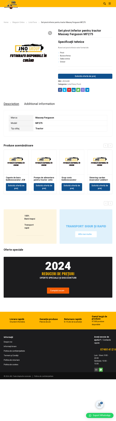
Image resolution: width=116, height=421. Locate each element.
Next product (110, 203)
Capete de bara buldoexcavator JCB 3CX (15, 180)
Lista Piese (33, 22)
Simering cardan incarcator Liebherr (98, 178)
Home (6, 22)
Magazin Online (18, 22)
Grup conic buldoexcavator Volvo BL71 (69, 180)
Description (11, 104)
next (110, 146)
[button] (99, 415)
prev (106, 146)
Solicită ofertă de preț (85, 76)
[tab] (11, 104)
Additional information (39, 104)
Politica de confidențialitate (43, 376)
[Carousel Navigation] (108, 146)
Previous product (106, 203)
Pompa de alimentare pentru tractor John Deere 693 (44, 180)
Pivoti (79, 84)
